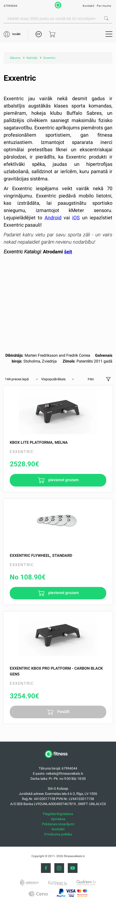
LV (38, 34)
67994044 (10, 6)
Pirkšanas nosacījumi (58, 824)
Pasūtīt (62, 711)
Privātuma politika (58, 834)
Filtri (91, 379)
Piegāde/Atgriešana (58, 814)
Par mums (104, 6)
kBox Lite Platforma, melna (39, 442)
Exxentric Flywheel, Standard (41, 555)
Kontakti (88, 6)
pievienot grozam (63, 480)
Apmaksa (58, 819)
